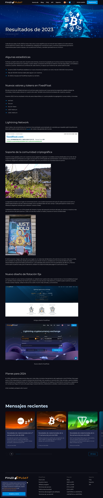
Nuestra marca (43, 482)
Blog (42, 2)
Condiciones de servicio (9, 490)
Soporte (58, 2)
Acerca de (35, 2)
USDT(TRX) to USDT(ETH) (74, 492)
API (52, 2)
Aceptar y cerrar (14, 493)
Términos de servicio (45, 487)
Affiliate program (44, 484)
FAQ (47, 2)
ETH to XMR (70, 487)
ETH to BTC (70, 489)
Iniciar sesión (81, 2)
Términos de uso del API (46, 494)
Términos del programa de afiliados (49, 492)
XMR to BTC (70, 482)
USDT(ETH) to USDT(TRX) (74, 494)
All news (93, 454)
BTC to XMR (70, 484)
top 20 (28, 129)
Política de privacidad (45, 489)
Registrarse (92, 2)
